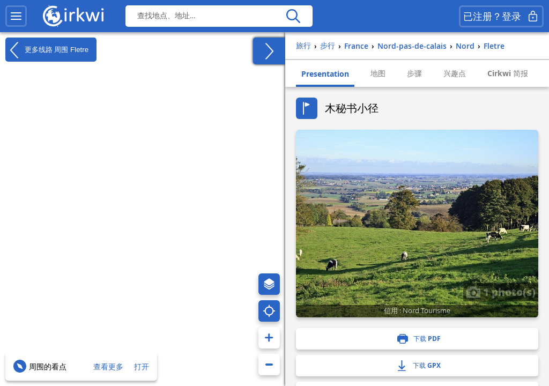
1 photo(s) (501, 291)
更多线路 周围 (46, 49)
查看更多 (108, 366)
